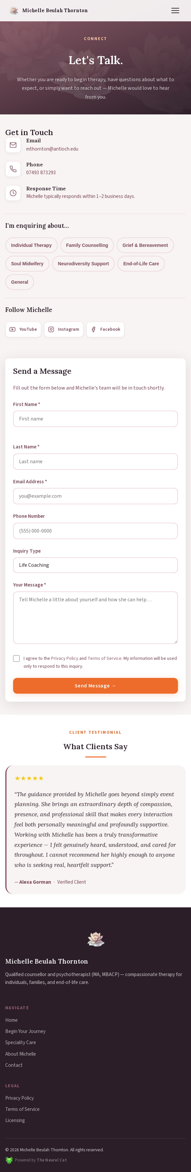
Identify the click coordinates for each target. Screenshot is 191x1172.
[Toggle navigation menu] (175, 10)
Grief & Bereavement (145, 245)
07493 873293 (41, 172)
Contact (14, 1065)
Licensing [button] (15, 1120)
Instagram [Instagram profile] (63, 329)
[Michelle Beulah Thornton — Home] (48, 10)
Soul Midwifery (27, 263)
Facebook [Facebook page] (105, 329)
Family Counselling (87, 245)
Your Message (29, 584)
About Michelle (20, 1054)
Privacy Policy (64, 658)
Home (11, 1020)
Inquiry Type (27, 551)
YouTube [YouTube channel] (23, 329)
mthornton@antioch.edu (52, 149)
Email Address (30, 481)
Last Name (26, 446)
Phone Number (29, 516)
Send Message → (96, 685)
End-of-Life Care (141, 263)
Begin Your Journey (25, 1031)
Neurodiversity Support (83, 263)
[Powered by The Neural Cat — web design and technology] (36, 1160)
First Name (26, 404)
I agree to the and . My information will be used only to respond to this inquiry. (100, 662)
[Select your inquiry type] (95, 565)
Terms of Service (104, 658)
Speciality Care (20, 1042)
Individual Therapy (31, 245)
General (19, 282)
